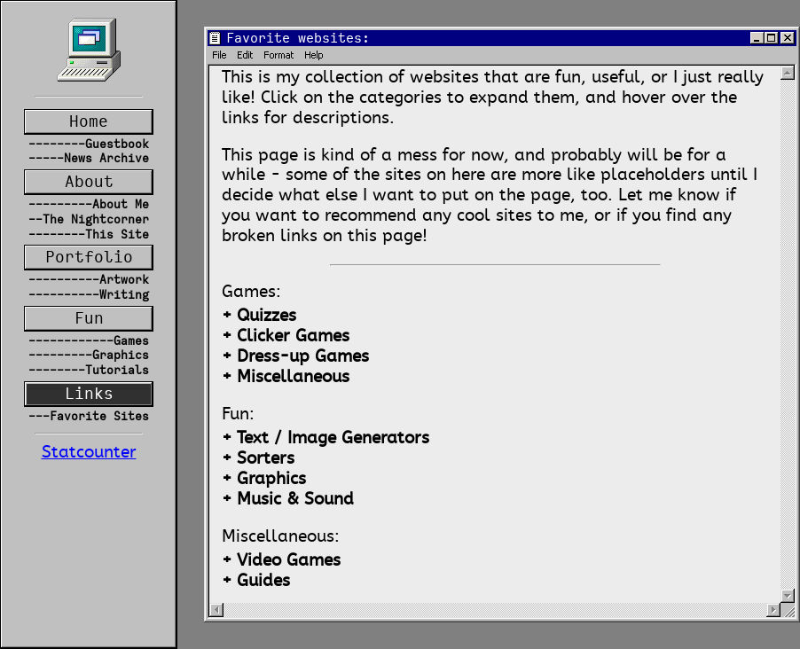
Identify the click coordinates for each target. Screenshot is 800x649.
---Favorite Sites (88, 416)
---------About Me (88, 204)
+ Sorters (258, 458)
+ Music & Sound (288, 499)
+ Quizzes (259, 316)
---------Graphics (88, 355)
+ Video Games (281, 560)
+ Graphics (264, 479)
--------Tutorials (88, 370)
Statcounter (89, 452)
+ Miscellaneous (285, 377)
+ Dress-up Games (295, 356)
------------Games (88, 340)
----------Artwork (88, 279)
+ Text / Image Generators (325, 438)
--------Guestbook (88, 144)
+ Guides (256, 581)
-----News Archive (88, 158)
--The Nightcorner (88, 219)
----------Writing (88, 294)
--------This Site (88, 234)
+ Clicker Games (285, 336)
